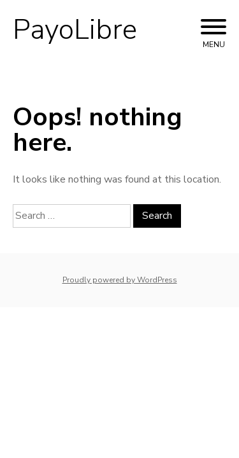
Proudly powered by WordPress (119, 280)
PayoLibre (75, 30)
